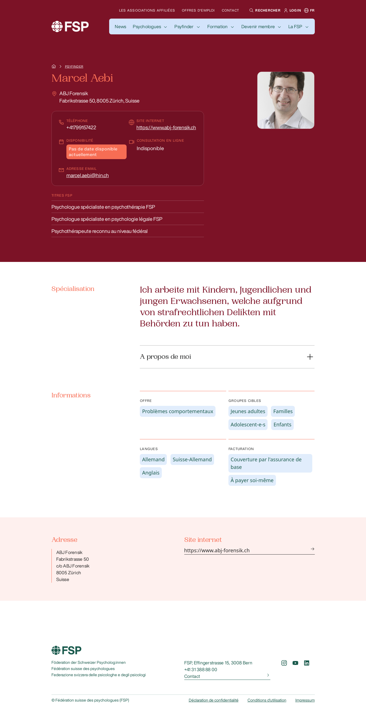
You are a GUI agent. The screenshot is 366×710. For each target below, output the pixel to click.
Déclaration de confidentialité (214, 700)
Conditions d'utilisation (267, 700)
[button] (264, 10)
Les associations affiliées (147, 10)
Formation (217, 26)
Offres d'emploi (198, 10)
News (120, 26)
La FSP (295, 26)
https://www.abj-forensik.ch (166, 127)
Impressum (305, 700)
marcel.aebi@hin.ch (87, 175)
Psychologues (147, 26)
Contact (230, 10)
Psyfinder (184, 26)
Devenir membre (258, 26)
